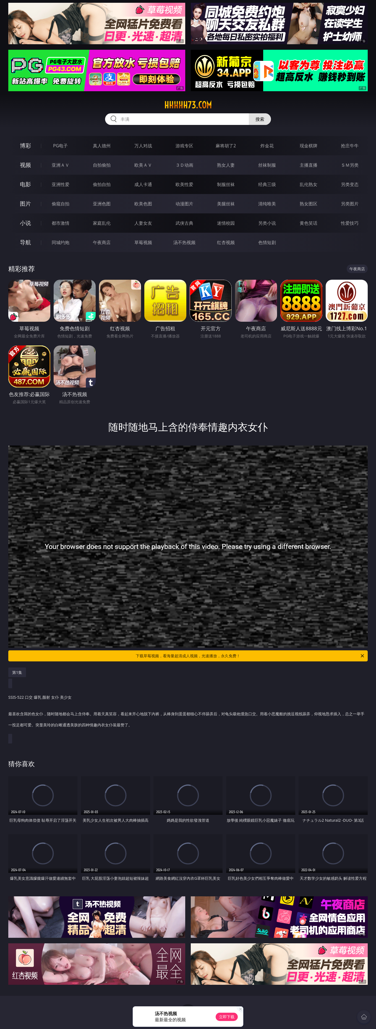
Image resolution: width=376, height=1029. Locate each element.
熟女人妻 (226, 165)
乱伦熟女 (308, 184)
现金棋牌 (308, 146)
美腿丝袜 (226, 204)
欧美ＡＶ (143, 165)
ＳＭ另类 (350, 165)
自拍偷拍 (102, 165)
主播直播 (308, 165)
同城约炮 (60, 242)
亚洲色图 (102, 204)
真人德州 (102, 146)
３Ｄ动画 (184, 165)
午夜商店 (102, 242)
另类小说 (267, 223)
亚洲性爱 (60, 184)
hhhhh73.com (188, 105)
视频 (25, 165)
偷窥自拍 (60, 204)
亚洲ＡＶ (60, 165)
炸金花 (267, 146)
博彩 (25, 145)
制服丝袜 (226, 184)
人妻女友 (143, 223)
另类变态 (350, 184)
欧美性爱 (184, 184)
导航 (25, 242)
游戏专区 (184, 146)
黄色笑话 (308, 223)
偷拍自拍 (102, 184)
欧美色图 (143, 204)
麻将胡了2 (226, 146)
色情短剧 (267, 242)
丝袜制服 (267, 165)
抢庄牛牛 (350, 146)
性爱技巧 (350, 223)
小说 (25, 223)
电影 (25, 184)
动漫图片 (184, 204)
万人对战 (143, 146)
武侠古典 (184, 223)
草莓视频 (143, 242)
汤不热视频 (184, 242)
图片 (25, 203)
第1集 (17, 672)
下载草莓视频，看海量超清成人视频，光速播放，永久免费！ (250, 656)
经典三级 (267, 184)
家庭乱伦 (102, 223)
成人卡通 (143, 184)
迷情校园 (226, 223)
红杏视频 (226, 242)
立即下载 (226, 1016)
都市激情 (60, 223)
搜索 (259, 119)
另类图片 (350, 204)
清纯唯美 (267, 204)
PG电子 (60, 146)
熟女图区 (308, 204)
